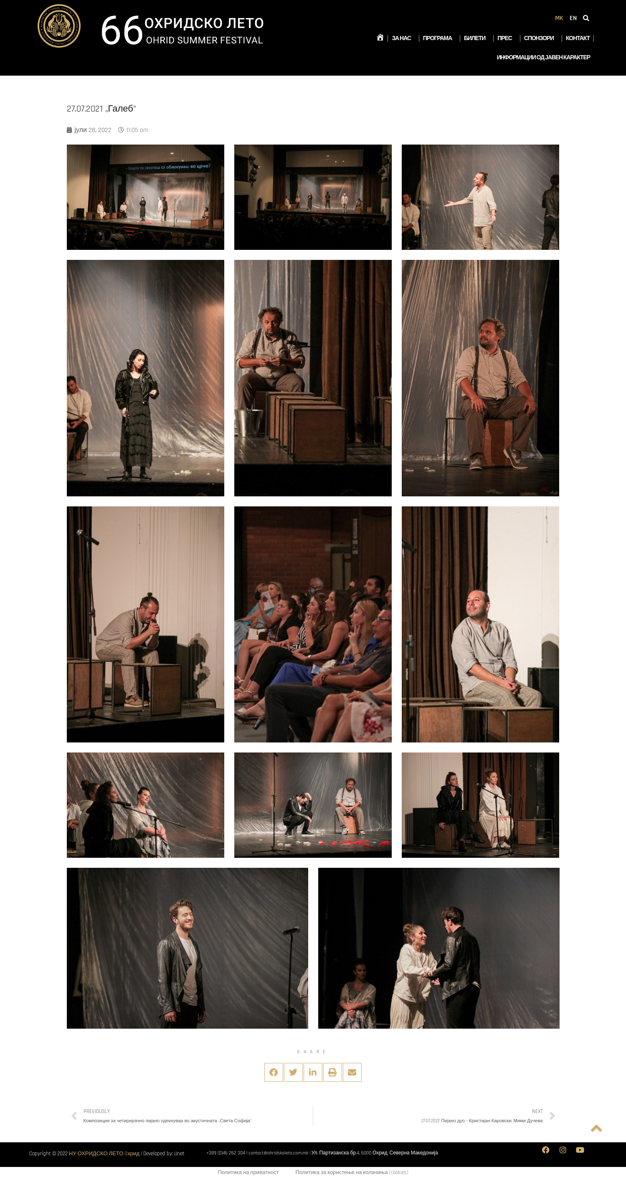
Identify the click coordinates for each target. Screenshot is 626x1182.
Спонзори (541, 38)
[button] (273, 1072)
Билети (476, 38)
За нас (403, 38)
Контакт (578, 38)
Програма (439, 38)
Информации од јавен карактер (543, 57)
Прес (506, 38)
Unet (179, 1153)
